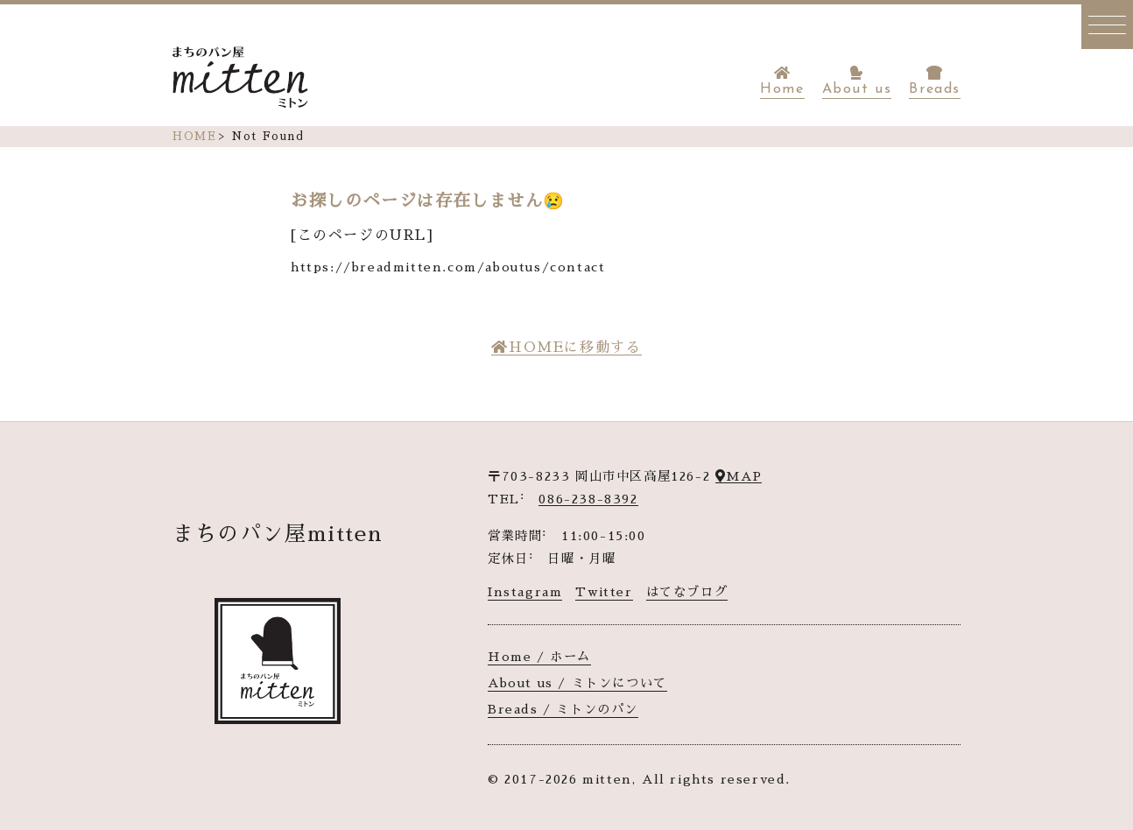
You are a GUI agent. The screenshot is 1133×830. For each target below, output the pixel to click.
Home (782, 81)
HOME (194, 136)
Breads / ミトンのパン (563, 709)
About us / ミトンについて (577, 683)
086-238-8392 (587, 499)
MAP (738, 476)
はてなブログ (687, 592)
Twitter (603, 592)
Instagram (525, 592)
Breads (935, 81)
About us (857, 81)
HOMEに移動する (566, 348)
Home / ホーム (539, 657)
